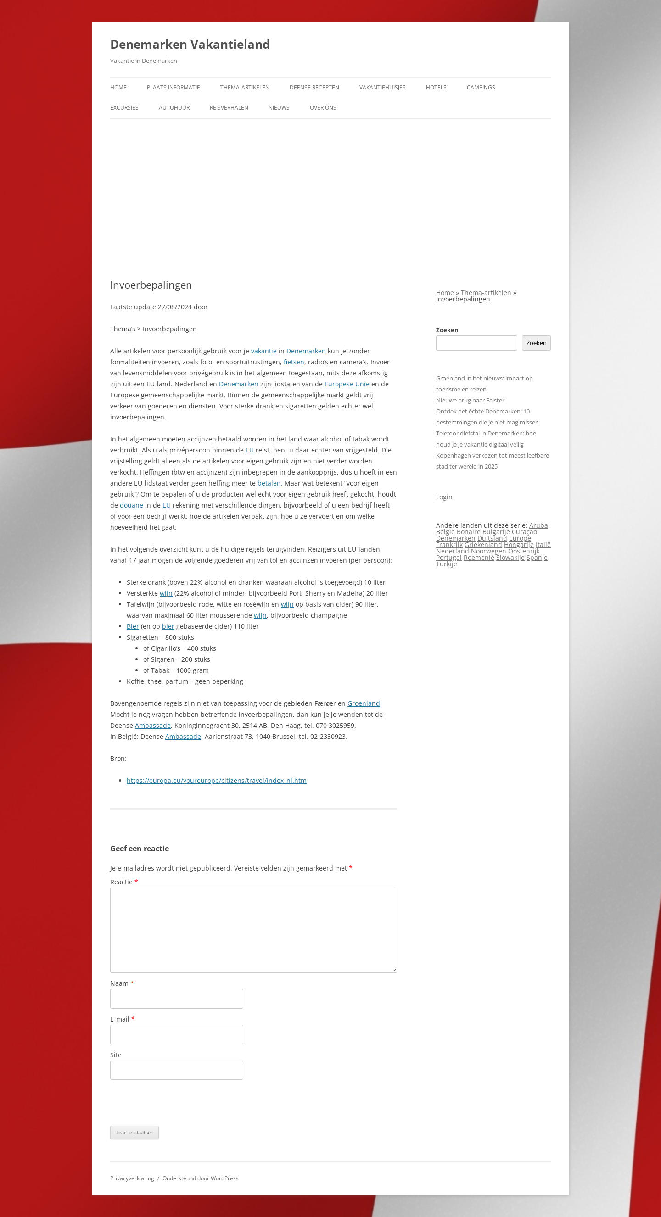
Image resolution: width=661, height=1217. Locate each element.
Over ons (323, 108)
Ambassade (153, 725)
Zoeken (447, 330)
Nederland (452, 551)
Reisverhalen (229, 108)
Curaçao (524, 531)
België (445, 531)
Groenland (363, 703)
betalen (269, 483)
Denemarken (306, 350)
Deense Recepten (314, 87)
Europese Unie (347, 384)
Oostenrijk (524, 551)
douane (131, 505)
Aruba (538, 525)
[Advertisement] (330, 198)
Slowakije (510, 557)
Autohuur (174, 108)
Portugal (449, 557)
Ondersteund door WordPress (200, 1178)
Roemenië (479, 557)
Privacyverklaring (132, 1178)
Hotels (436, 87)
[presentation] (180, 1103)
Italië (543, 544)
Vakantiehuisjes (382, 87)
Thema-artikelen (244, 87)
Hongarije (519, 544)
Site (116, 1054)
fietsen (294, 361)
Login (444, 496)
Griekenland (483, 544)
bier (168, 626)
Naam (122, 983)
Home (118, 87)
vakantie (264, 350)
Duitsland (492, 538)
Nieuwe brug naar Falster (470, 400)
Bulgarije (496, 531)
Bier (133, 626)
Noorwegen (488, 551)
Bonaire (469, 531)
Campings (481, 87)
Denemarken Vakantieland (190, 44)
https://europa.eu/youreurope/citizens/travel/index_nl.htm (217, 780)
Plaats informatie (173, 87)
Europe (520, 538)
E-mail (122, 1019)
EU (250, 450)
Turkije (446, 563)
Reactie (124, 881)
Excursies (124, 108)
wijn (166, 593)
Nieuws (279, 108)
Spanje (537, 557)
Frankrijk (449, 544)
